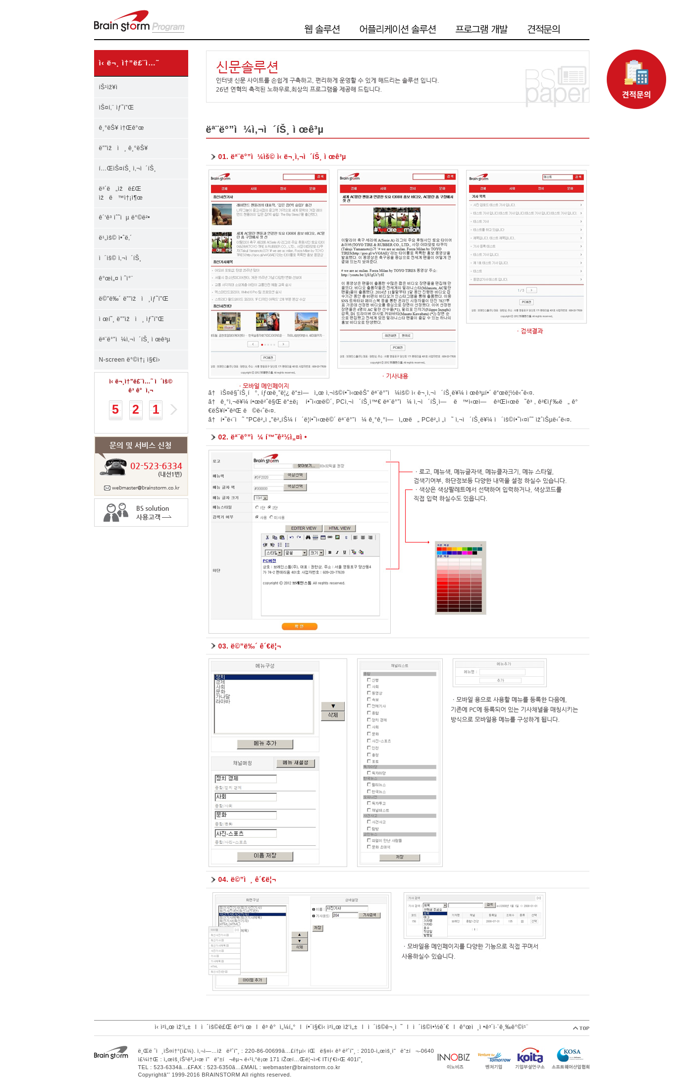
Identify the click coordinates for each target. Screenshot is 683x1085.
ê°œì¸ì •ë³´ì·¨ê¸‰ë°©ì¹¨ (494, 1027)
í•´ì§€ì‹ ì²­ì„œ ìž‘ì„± (332, 1027)
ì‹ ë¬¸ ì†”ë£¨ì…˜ (129, 62)
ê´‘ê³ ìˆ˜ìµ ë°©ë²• (125, 217)
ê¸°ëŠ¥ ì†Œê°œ (121, 127)
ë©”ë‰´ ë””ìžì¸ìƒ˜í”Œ (134, 298)
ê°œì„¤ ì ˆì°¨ (116, 278)
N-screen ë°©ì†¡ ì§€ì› (132, 359)
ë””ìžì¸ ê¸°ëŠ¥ (123, 148)
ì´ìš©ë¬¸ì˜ (385, 1027)
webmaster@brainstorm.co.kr (301, 1067)
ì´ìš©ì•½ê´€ (431, 1027)
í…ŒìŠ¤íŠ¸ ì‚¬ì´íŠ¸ (128, 168)
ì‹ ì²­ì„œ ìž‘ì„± (173, 1027)
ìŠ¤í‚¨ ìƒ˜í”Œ (116, 107)
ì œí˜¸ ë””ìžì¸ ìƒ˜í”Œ (131, 319)
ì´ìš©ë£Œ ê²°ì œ (226, 1027)
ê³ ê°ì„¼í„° (279, 1027)
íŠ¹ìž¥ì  (112, 87)
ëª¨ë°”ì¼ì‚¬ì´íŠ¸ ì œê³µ (135, 339)
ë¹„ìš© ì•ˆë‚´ (115, 237)
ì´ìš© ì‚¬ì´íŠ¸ (120, 258)
